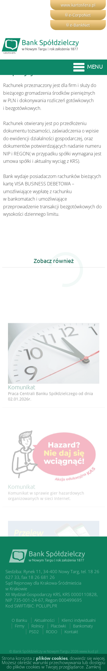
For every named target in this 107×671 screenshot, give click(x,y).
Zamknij (93, 667)
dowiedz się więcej (87, 658)
